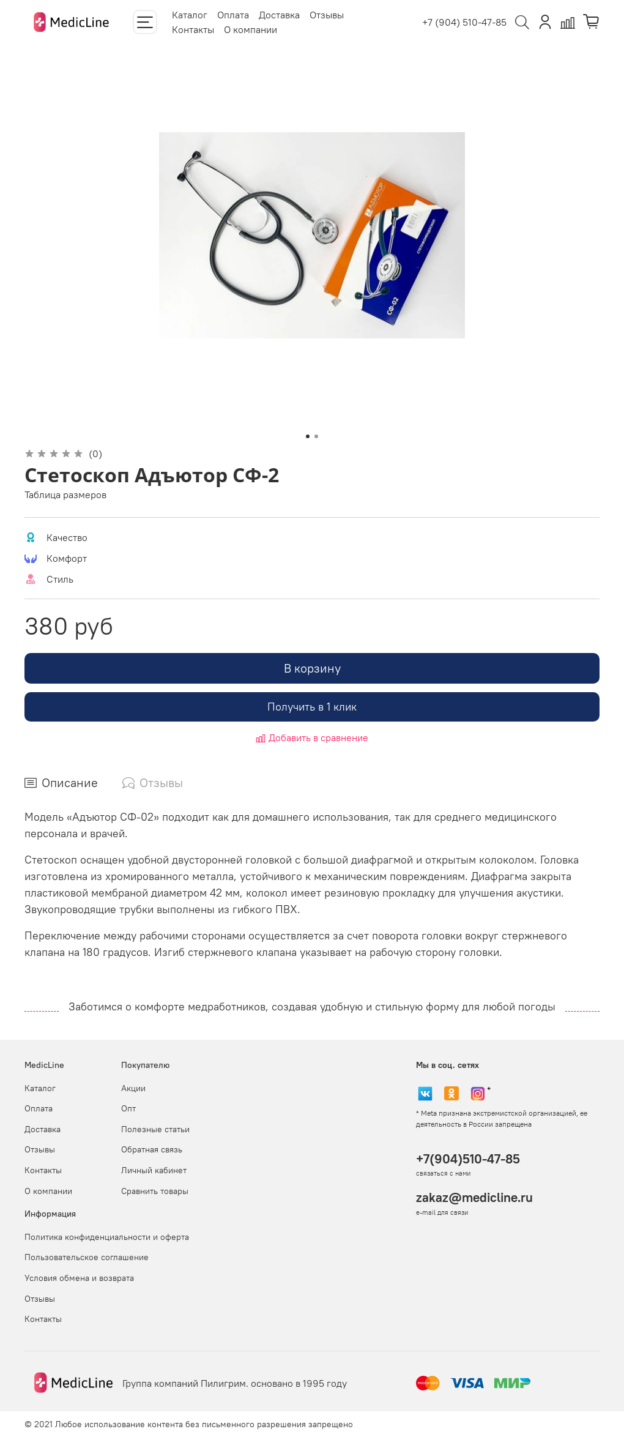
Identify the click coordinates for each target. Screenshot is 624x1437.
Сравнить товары (154, 1190)
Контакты (193, 29)
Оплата (233, 15)
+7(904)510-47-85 (468, 1159)
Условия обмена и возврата (79, 1277)
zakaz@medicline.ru (474, 1197)
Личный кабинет (154, 1170)
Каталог (189, 15)
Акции (133, 1088)
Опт (128, 1108)
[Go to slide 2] (316, 436)
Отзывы (327, 15)
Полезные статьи (155, 1129)
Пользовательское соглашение (86, 1257)
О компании (250, 29)
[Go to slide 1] (308, 436)
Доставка (279, 15)
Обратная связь (151, 1149)
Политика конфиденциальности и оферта (106, 1236)
